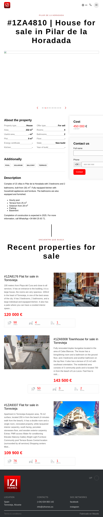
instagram (74, 507)
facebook (74, 502)
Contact (79, 172)
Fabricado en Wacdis (89, 514)
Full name (77, 148)
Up (94, 478)
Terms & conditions (12, 514)
